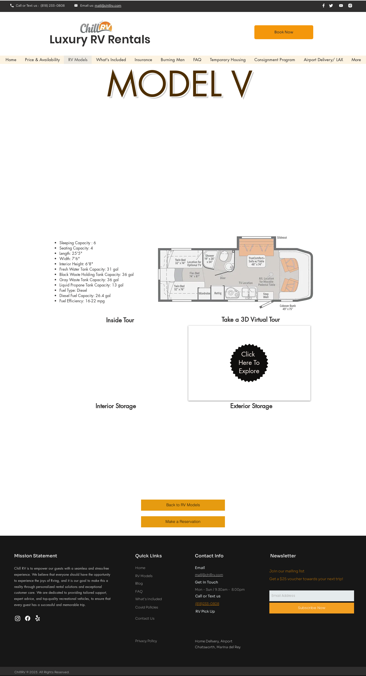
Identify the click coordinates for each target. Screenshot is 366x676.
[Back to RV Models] (183, 505)
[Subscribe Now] (311, 608)
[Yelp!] (37, 618)
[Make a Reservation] (183, 521)
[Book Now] (283, 32)
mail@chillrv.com (108, 6)
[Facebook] (27, 618)
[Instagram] (17, 618)
